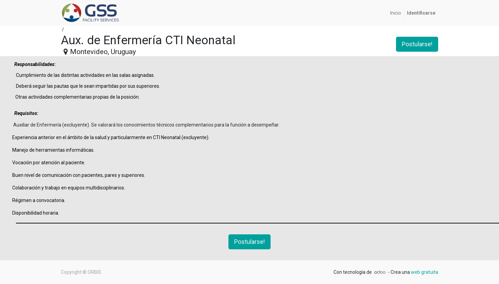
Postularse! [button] (417, 44)
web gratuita (424, 272)
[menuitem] (396, 13)
